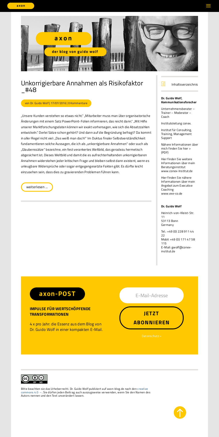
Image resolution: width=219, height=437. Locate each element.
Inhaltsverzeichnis (185, 84)
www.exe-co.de (171, 193)
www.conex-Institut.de (177, 171)
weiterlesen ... (37, 186)
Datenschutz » (152, 336)
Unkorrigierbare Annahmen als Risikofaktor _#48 (82, 86)
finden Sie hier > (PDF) (176, 150)
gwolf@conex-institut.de (176, 249)
